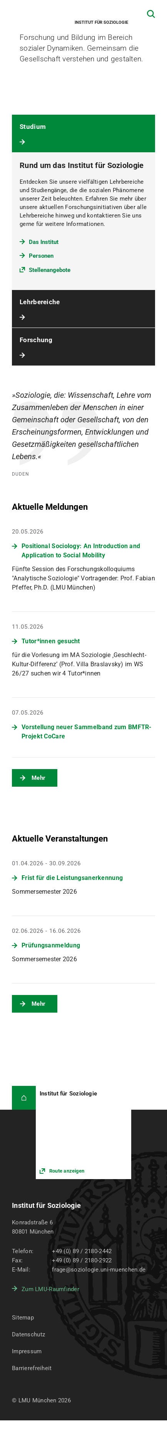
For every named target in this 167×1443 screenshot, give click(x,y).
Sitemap (23, 1317)
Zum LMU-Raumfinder (50, 1289)
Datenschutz (28, 1334)
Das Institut (43, 242)
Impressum (27, 1351)
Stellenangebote (49, 270)
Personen (41, 255)
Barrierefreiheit (32, 1368)
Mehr (38, 777)
